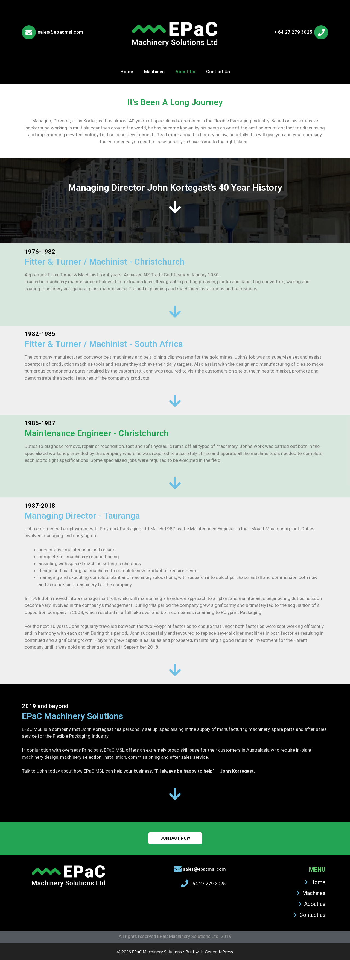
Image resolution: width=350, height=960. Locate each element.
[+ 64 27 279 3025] (321, 32)
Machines (154, 71)
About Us (185, 71)
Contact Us (218, 71)
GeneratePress (219, 951)
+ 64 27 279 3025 (293, 32)
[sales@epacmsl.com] (29, 32)
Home (126, 71)
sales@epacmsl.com (60, 32)
